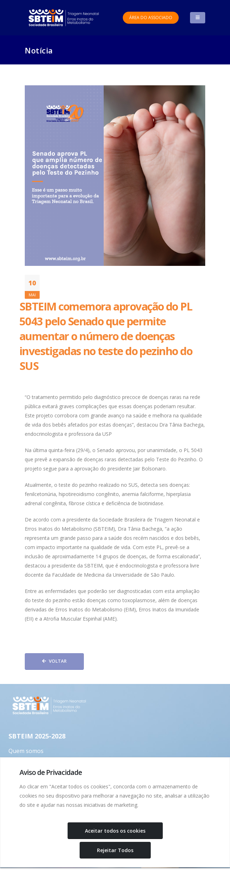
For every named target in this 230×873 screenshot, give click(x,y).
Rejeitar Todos (115, 850)
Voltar (54, 661)
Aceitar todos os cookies (115, 830)
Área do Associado (150, 18)
